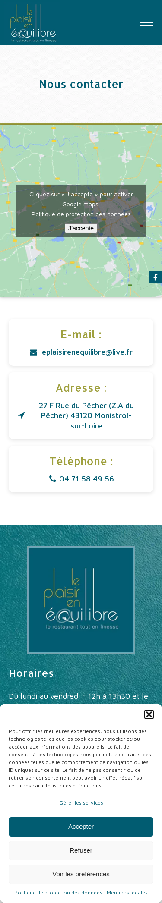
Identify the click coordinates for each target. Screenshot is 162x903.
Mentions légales (127, 892)
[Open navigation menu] (147, 22)
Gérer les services (81, 802)
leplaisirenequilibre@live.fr (86, 351)
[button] (149, 714)
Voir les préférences (81, 874)
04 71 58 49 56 (86, 478)
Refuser (81, 850)
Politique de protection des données (58, 892)
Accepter (81, 826)
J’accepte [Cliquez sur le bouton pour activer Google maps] (81, 228)
